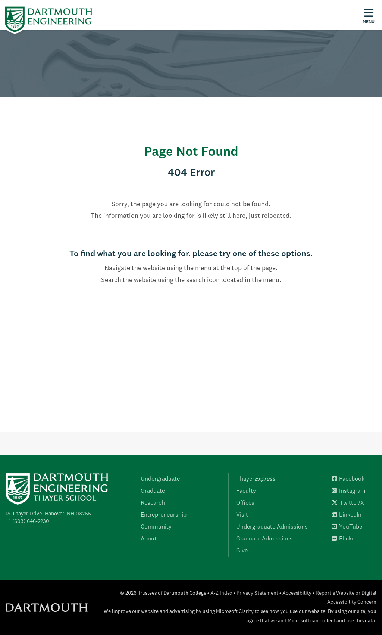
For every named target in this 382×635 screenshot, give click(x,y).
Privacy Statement (257, 593)
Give (242, 551)
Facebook (348, 479)
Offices (245, 503)
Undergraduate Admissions (272, 527)
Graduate (153, 491)
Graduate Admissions (264, 539)
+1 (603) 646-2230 (27, 521)
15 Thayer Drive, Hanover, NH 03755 (48, 514)
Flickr (343, 539)
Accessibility (296, 593)
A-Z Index (221, 593)
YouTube (347, 527)
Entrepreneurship (164, 515)
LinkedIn (346, 515)
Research (153, 503)
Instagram (349, 491)
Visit (242, 515)
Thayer (255, 479)
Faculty (246, 491)
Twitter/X (348, 503)
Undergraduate (160, 479)
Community (156, 527)
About (149, 539)
